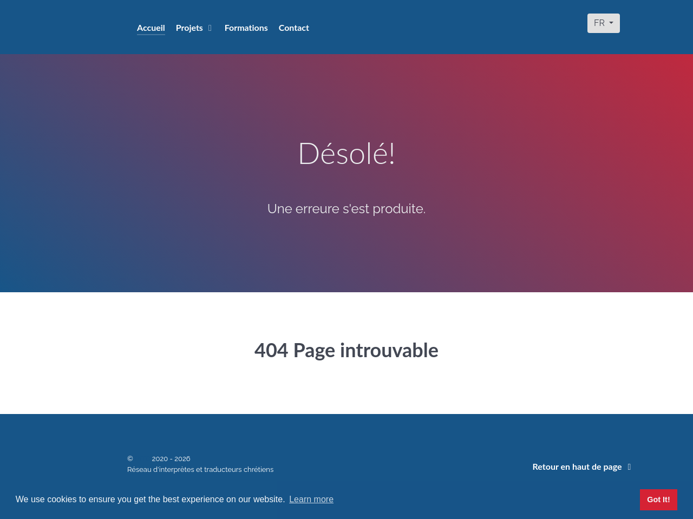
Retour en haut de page (584, 466)
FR (600, 23)
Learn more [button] (311, 499)
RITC (143, 459)
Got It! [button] (658, 499)
